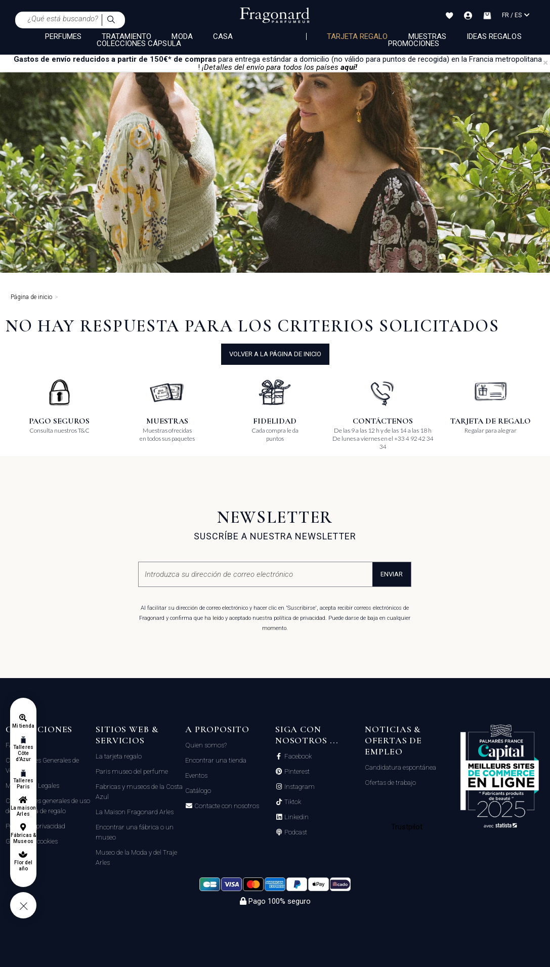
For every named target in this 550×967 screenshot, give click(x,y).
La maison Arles (23, 811)
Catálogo (198, 790)
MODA (182, 36)
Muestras (427, 36)
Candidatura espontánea (400, 767)
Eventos (196, 775)
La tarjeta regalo (119, 756)
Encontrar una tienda (215, 760)
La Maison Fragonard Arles (135, 812)
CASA (223, 36)
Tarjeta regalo (357, 36)
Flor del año (23, 865)
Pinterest (296, 771)
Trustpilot (407, 826)
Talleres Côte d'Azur (23, 753)
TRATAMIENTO (127, 36)
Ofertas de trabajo (390, 782)
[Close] (545, 63)
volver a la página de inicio (275, 354)
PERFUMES (63, 36)
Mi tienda (23, 726)
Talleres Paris (23, 783)
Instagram (299, 786)
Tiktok (292, 802)
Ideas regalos (494, 36)
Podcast (295, 832)
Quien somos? (206, 745)
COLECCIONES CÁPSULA (139, 43)
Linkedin (296, 817)
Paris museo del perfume (132, 771)
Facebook (297, 756)
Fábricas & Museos (23, 838)
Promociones (414, 43)
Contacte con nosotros (226, 806)
